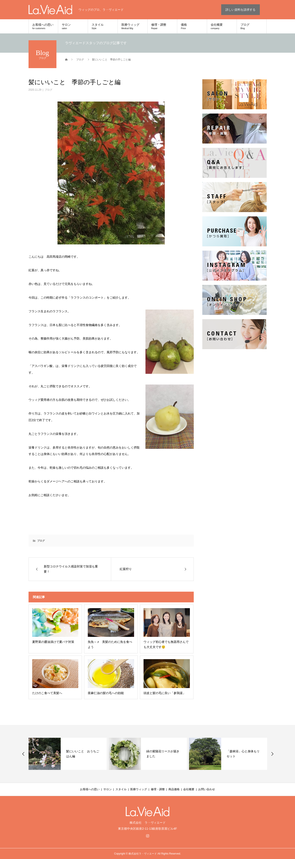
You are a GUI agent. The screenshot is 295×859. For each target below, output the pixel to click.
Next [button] (272, 754)
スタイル (103, 26)
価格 (192, 26)
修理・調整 (162, 26)
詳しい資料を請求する (240, 9)
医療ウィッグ (132, 26)
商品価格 (174, 789)
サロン (73, 26)
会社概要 (222, 26)
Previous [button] (23, 754)
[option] (68, 754)
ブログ (252, 26)
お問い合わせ (206, 789)
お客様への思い (43, 26)
